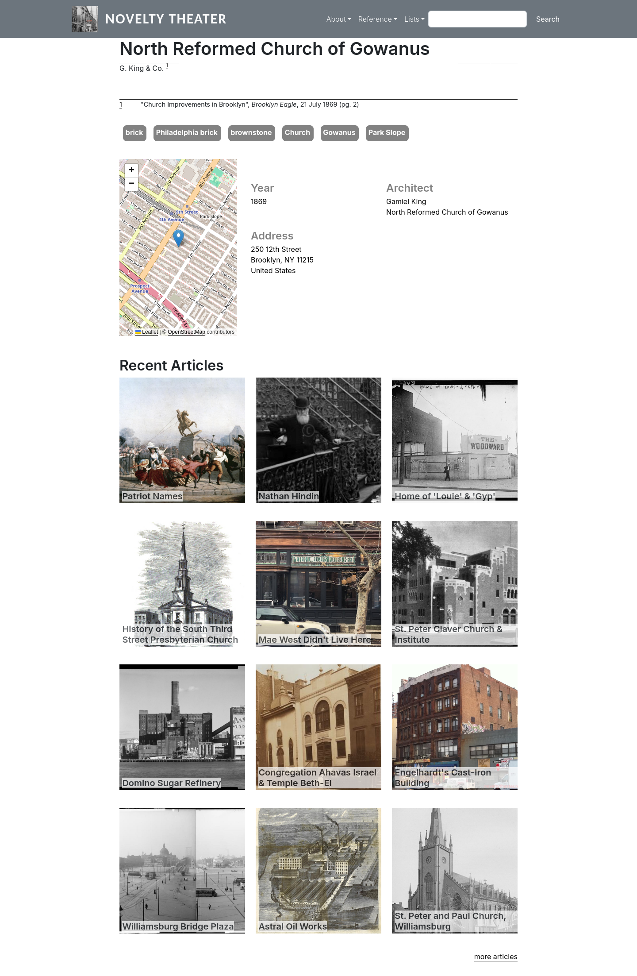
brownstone (251, 132)
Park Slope (387, 132)
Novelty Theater (166, 18)
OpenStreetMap (186, 332)
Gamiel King (406, 201)
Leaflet (146, 332)
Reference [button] (375, 19)
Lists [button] (411, 19)
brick (134, 132)
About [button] (336, 19)
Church (297, 132)
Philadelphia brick (187, 132)
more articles (496, 956)
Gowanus (339, 132)
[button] (178, 238)
